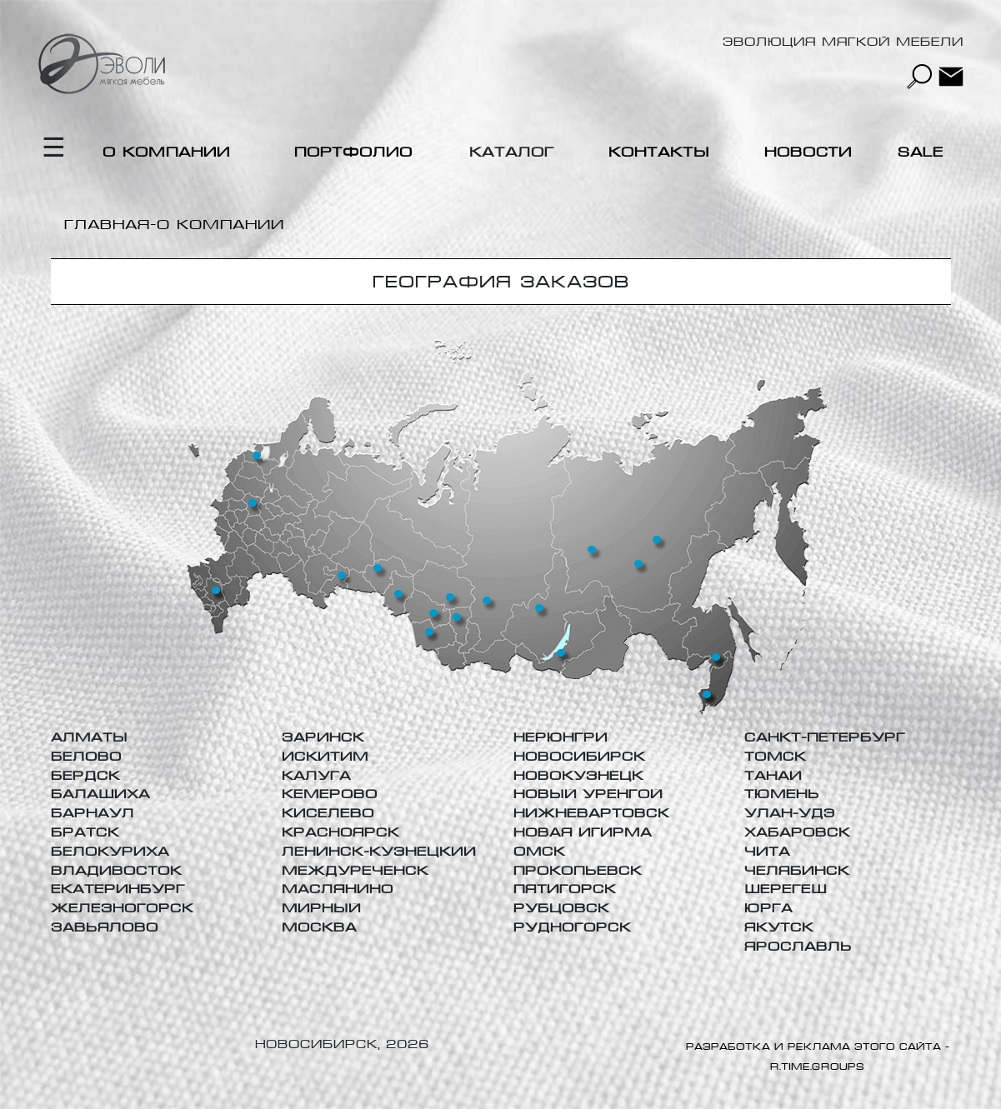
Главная (107, 224)
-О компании (217, 224)
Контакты (658, 152)
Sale (920, 152)
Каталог (511, 152)
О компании (166, 152)
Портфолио (353, 152)
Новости (808, 152)
